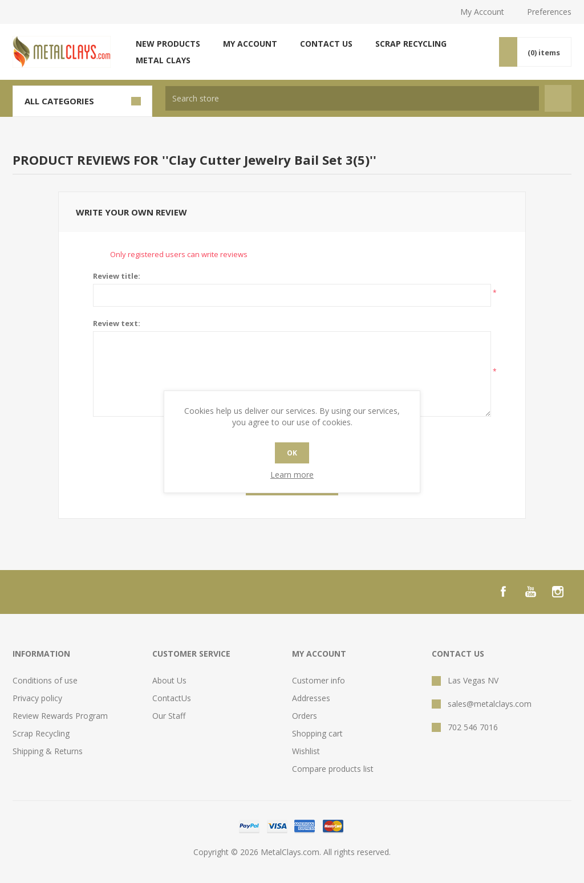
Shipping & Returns (48, 751)
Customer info (318, 680)
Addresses (311, 698)
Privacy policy (37, 698)
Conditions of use (45, 680)
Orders (304, 715)
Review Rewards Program (60, 715)
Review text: (116, 323)
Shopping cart (317, 733)
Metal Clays (163, 60)
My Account (482, 11)
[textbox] (352, 98)
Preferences (549, 11)
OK (292, 453)
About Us (169, 680)
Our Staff (168, 715)
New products (168, 43)
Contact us (326, 43)
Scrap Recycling (411, 43)
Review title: (116, 276)
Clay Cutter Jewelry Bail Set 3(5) (269, 159)
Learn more (292, 474)
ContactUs (171, 698)
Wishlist (306, 751)
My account (250, 43)
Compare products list (333, 768)
